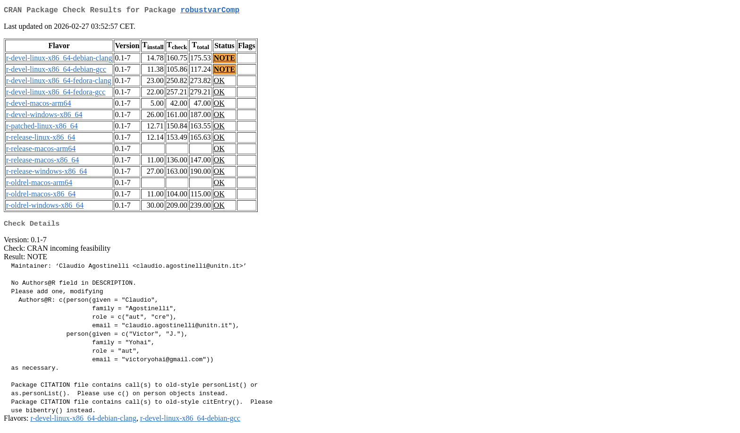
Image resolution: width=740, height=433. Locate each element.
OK (219, 82)
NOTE (224, 60)
